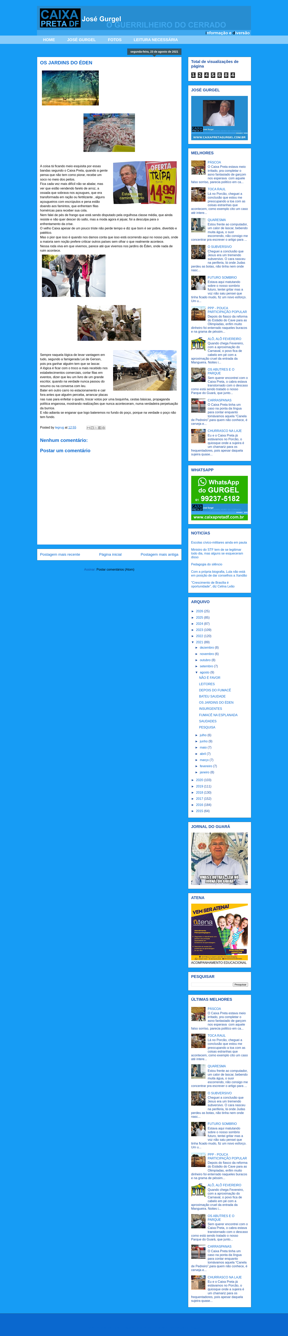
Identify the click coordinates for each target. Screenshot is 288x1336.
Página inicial (110, 554)
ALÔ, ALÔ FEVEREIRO (224, 339)
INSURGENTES (210, 708)
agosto (205, 672)
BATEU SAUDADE (212, 696)
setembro (207, 666)
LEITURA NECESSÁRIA (156, 40)
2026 (200, 611)
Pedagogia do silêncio (206, 564)
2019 (200, 786)
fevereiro (206, 766)
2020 (200, 780)
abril (203, 753)
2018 (200, 792)
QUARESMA (217, 220)
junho (204, 741)
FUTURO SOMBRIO (222, 277)
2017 (200, 798)
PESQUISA (207, 727)
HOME (49, 40)
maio (204, 747)
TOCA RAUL (217, 189)
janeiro (205, 772)
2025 (200, 617)
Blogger (195, 1327)
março (204, 760)
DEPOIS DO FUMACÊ (215, 690)
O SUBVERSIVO (220, 246)
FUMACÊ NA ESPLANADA (218, 715)
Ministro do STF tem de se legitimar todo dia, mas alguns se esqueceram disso (217, 553)
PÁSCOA (214, 162)
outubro (205, 660)
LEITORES (207, 684)
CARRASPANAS (220, 400)
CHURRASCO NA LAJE (225, 431)
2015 (200, 811)
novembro (207, 654)
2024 (200, 623)
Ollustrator (160, 1327)
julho (203, 735)
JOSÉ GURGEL (81, 40)
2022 (200, 636)
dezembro (207, 647)
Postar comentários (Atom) (115, 569)
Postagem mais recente (60, 554)
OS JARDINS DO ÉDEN (216, 702)
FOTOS (115, 40)
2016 (200, 805)
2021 (200, 642)
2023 (200, 630)
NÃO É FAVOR (209, 677)
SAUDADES (207, 721)
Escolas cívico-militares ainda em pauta (219, 542)
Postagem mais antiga (159, 554)
